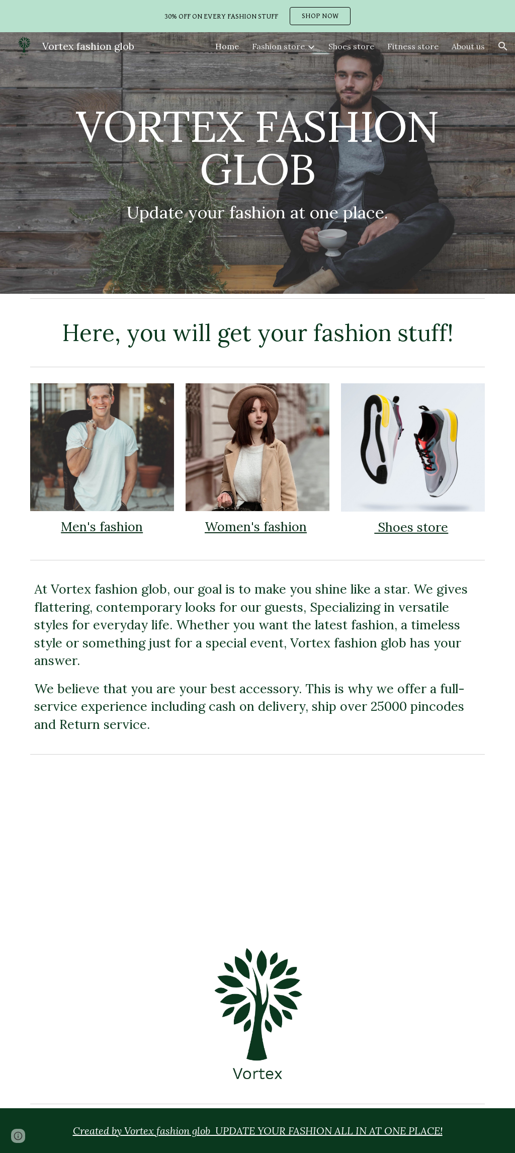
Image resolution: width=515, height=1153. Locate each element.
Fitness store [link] (413, 46)
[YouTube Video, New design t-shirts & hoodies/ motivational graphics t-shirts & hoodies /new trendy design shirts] (374, 846)
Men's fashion (102, 527)
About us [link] (468, 46)
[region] (257, 16)
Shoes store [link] (351, 46)
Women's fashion (256, 527)
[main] (257, 163)
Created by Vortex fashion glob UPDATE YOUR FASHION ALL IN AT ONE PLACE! (258, 1130)
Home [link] (227, 46)
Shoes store (411, 527)
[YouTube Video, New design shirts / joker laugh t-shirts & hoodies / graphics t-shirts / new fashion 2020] (141, 846)
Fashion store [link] (278, 46)
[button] (503, 46)
